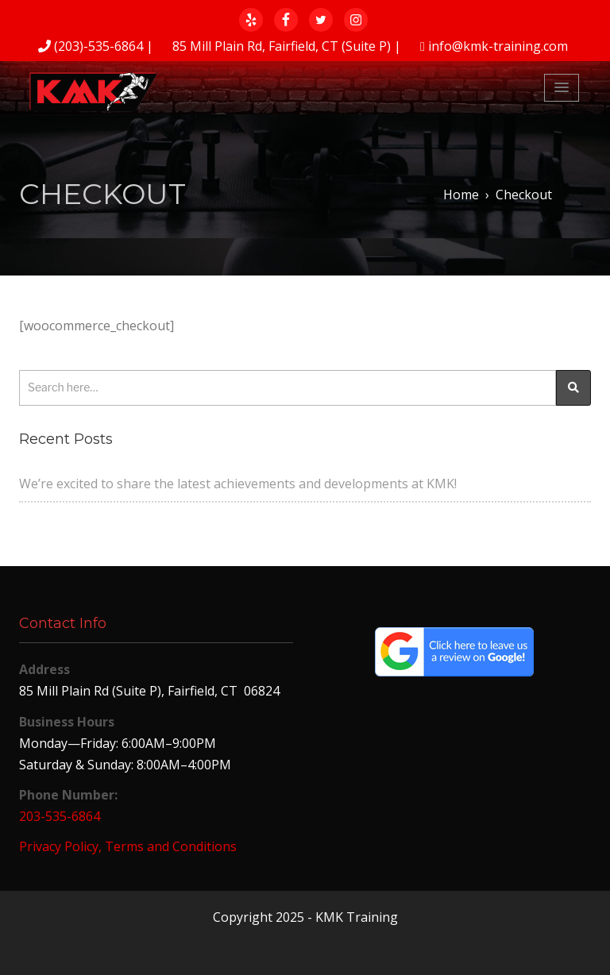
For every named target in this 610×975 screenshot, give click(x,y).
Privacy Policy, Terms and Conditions (128, 846)
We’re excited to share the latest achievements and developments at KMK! (238, 483)
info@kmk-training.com (498, 46)
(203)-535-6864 (98, 46)
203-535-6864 (59, 816)
